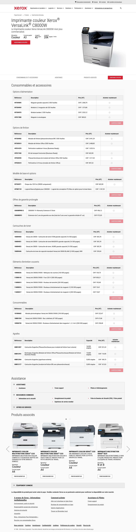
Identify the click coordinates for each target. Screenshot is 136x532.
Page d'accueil (18, 15)
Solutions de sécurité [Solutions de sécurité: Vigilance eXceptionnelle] (20, 510)
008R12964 (17, 359)
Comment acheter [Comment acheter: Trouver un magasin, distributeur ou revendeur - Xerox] (58, 498)
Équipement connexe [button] (24, 485)
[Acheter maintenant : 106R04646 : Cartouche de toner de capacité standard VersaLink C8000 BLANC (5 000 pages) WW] (113, 251)
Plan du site (86, 525)
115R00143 (17, 277)
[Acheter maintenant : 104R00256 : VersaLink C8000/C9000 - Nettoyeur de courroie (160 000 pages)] (113, 272)
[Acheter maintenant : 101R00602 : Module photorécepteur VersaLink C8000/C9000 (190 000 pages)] (114, 313)
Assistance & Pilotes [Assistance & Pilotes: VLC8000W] (20, 42)
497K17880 (17, 117)
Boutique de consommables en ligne (62, 505)
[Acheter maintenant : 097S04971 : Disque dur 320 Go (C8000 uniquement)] (114, 184)
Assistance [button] (20, 385)
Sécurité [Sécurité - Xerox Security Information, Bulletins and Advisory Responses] (79, 525)
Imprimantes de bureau (38, 15)
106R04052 (17, 246)
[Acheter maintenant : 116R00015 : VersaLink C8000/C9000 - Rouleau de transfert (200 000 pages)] (113, 282)
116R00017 (17, 292)
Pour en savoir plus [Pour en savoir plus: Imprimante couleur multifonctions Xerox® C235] (19, 476)
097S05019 (17, 143)
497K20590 (17, 158)
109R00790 (17, 323)
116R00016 (17, 287)
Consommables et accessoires (27, 77)
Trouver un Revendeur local (59, 511)
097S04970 (17, 112)
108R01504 (17, 318)
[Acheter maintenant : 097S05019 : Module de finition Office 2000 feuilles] (111, 143)
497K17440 (17, 153)
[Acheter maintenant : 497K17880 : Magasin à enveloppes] (109, 117)
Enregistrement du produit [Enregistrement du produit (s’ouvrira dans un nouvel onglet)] (96, 505)
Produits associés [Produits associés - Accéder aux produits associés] (90, 77)
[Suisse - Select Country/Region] (95, 2)
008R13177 (17, 364)
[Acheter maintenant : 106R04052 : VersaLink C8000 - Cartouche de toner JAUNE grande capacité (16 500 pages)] (113, 246)
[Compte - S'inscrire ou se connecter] (102, 2)
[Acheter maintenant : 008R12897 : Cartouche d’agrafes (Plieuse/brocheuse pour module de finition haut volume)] (115, 347)
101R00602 (17, 313)
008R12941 (17, 354)
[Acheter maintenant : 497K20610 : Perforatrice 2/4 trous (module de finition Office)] (111, 163)
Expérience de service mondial (64, 402)
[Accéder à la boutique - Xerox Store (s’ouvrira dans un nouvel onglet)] (114, 2)
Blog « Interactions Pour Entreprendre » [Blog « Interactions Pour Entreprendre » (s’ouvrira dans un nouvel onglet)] (26, 517)
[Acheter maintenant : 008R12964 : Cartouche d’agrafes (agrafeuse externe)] (115, 359)
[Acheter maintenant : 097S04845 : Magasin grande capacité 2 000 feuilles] (109, 102)
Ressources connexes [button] (25, 395)
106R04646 (17, 251)
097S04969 (17, 107)
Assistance (22, 388)
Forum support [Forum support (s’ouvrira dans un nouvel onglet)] (92, 501)
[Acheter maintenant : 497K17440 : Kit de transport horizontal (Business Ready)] (111, 153)
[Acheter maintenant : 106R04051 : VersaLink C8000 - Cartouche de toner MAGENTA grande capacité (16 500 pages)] (113, 241)
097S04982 (17, 139)
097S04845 (17, 103)
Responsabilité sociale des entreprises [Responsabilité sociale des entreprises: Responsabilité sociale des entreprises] (26, 507)
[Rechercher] (121, 8)
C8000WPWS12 (19, 210)
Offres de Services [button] (23, 407)
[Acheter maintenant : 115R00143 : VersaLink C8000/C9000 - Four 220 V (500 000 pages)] (113, 277)
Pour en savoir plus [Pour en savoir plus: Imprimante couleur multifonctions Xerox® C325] (48, 476)
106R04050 (17, 237)
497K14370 (17, 148)
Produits (26, 15)
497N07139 (17, 189)
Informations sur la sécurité (27, 398)
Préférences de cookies (67, 525)
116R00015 (17, 282)
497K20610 (17, 163)
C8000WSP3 (18, 215)
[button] (9, 449)
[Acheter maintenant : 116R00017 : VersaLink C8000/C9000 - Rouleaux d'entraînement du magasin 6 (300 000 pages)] (113, 292)
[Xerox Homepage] (21, 8)
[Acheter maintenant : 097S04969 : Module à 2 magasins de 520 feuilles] (109, 107)
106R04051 (17, 241)
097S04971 (17, 184)
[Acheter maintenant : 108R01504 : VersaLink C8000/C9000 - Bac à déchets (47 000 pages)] (114, 318)
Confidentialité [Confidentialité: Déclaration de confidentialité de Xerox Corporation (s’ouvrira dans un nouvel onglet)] (46, 525)
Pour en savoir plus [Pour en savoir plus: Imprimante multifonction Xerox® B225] (105, 476)
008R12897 (17, 347)
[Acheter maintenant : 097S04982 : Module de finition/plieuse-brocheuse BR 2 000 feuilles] (111, 138)
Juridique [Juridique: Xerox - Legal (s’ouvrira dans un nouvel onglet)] (56, 525)
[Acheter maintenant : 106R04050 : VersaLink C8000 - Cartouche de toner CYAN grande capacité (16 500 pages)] (113, 236)
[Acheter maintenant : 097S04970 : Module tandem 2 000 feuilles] (109, 112)
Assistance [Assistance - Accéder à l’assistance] (58, 77)
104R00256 (17, 273)
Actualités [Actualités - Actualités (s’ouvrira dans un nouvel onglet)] (17, 513)
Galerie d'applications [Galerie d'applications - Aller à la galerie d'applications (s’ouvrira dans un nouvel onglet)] (57, 508)
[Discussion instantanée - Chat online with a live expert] (82, 2)
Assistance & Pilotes (96, 498)
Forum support (59, 388)
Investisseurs (36, 525)
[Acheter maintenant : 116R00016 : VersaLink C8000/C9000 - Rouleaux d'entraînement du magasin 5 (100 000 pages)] (113, 287)
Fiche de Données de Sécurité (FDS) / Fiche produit (106, 398)
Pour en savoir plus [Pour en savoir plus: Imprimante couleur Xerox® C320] (76, 476)
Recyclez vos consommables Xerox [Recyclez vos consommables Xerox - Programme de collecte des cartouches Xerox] (24, 520)
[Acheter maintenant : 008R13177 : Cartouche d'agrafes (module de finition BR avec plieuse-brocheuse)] (115, 364)
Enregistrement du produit (63, 398)
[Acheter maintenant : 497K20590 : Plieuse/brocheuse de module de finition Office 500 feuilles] (111, 158)
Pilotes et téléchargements (99, 388)
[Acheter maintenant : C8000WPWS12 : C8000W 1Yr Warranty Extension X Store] (113, 210)
